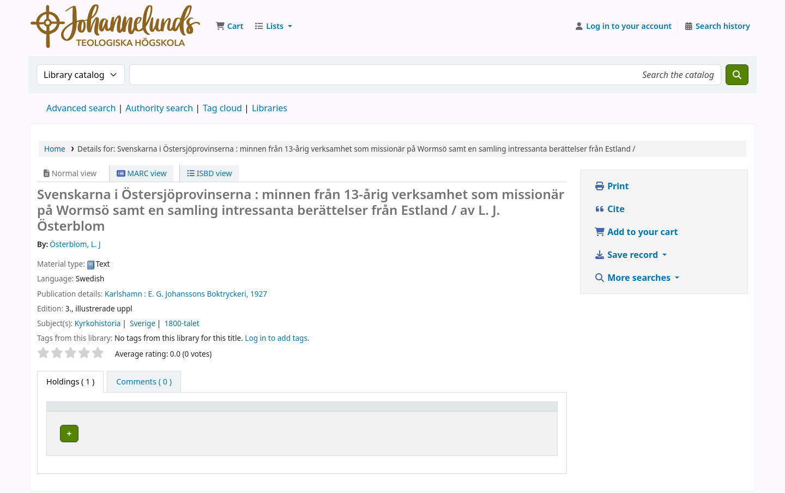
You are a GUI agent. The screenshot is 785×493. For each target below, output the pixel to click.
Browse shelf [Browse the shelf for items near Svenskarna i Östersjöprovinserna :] (418, 431)
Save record (627, 255)
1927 (258, 293)
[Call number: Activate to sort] (426, 411)
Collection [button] (297, 411)
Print (611, 186)
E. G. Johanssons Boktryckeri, (198, 293)
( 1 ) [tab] (70, 381)
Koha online (115, 26)
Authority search (159, 108)
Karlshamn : (125, 293)
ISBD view (209, 173)
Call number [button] (390, 411)
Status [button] (507, 411)
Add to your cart (636, 232)
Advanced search (81, 108)
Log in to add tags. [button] (277, 338)
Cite (609, 209)
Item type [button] (70, 411)
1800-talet (182, 323)
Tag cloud (222, 108)
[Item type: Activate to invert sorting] (102, 411)
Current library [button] (190, 411)
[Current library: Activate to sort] (215, 411)
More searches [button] (633, 278)
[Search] (737, 74)
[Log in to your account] (623, 26)
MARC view (142, 173)
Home (54, 148)
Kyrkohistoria (98, 323)
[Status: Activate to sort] (524, 411)
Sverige (142, 323)
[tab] (144, 382)
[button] (229, 26)
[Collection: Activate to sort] (317, 411)
